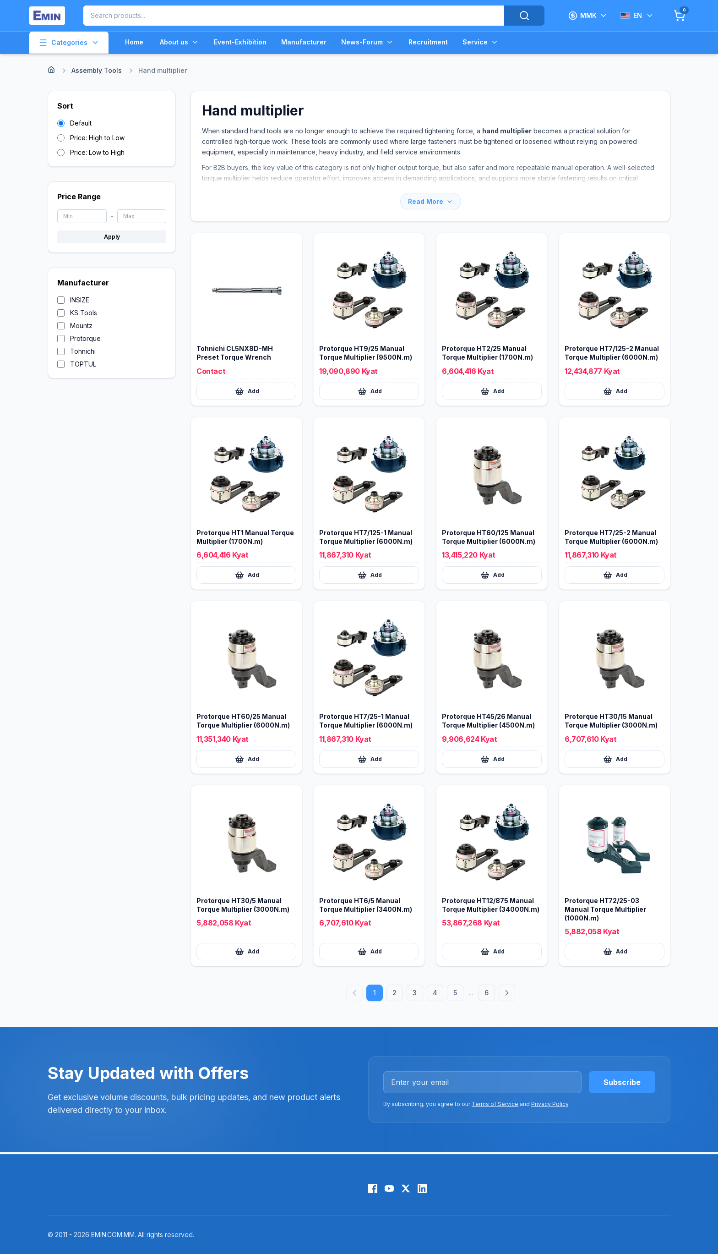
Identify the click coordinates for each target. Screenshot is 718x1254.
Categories (68, 42)
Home (134, 42)
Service (480, 42)
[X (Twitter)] (405, 1188)
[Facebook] (372, 1188)
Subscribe (622, 1082)
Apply (112, 236)
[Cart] (679, 15)
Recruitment (428, 42)
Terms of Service (495, 1104)
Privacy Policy (549, 1104)
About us (179, 42)
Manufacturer (303, 42)
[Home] (51, 69)
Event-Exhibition (240, 42)
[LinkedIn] (422, 1188)
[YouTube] (389, 1188)
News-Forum (367, 42)
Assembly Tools (96, 70)
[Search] (524, 15)
